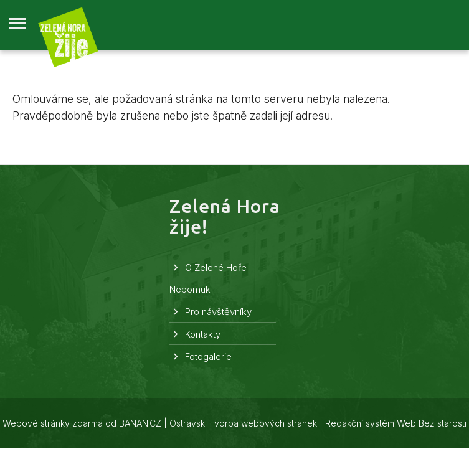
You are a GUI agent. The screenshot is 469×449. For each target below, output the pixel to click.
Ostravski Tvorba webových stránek (243, 423)
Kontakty (202, 334)
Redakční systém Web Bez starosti (396, 423)
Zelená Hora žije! (68, 37)
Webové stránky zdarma (52, 423)
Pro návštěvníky (218, 312)
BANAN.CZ (140, 423)
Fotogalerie (208, 356)
